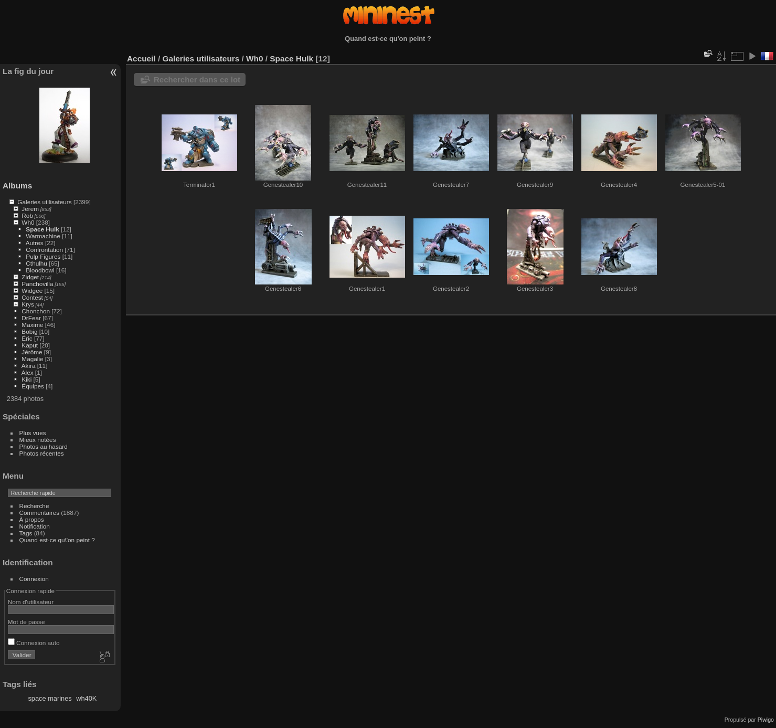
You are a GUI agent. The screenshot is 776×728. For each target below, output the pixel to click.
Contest (32, 297)
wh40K (86, 698)
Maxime (32, 324)
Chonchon (36, 311)
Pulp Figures (43, 256)
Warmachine (43, 236)
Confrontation (44, 249)
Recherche (34, 505)
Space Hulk (42, 229)
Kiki (26, 379)
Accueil (141, 58)
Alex (28, 372)
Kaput (30, 345)
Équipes (33, 386)
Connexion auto (34, 642)
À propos (31, 519)
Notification (34, 526)
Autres (35, 242)
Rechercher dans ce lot (197, 79)
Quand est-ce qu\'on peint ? (57, 539)
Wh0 (28, 222)
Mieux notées (37, 439)
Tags (26, 533)
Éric (27, 338)
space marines (49, 698)
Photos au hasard (43, 446)
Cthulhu (36, 263)
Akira (29, 365)
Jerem (30, 208)
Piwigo (766, 719)
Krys (28, 304)
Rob (27, 215)
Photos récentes (41, 453)
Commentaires (39, 512)
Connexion (34, 578)
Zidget (30, 276)
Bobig (29, 331)
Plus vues (32, 432)
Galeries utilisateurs (44, 201)
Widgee (32, 290)
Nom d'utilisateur (31, 601)
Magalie (32, 358)
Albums (17, 185)
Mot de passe (26, 621)
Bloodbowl (40, 270)
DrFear (31, 317)
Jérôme (32, 352)
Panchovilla (37, 283)
